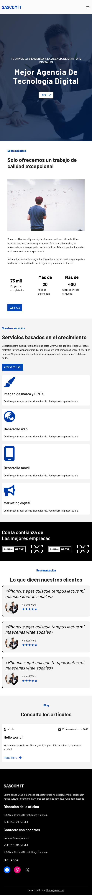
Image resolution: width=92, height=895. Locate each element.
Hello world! (13, 737)
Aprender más (12, 367)
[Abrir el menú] (88, 7)
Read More (10, 757)
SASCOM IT (12, 7)
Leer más (46, 95)
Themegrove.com (55, 890)
